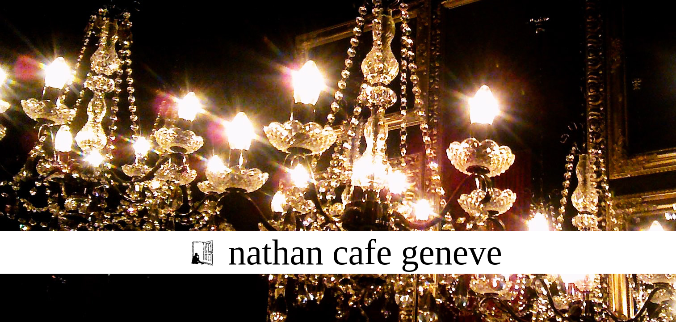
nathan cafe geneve (365, 252)
